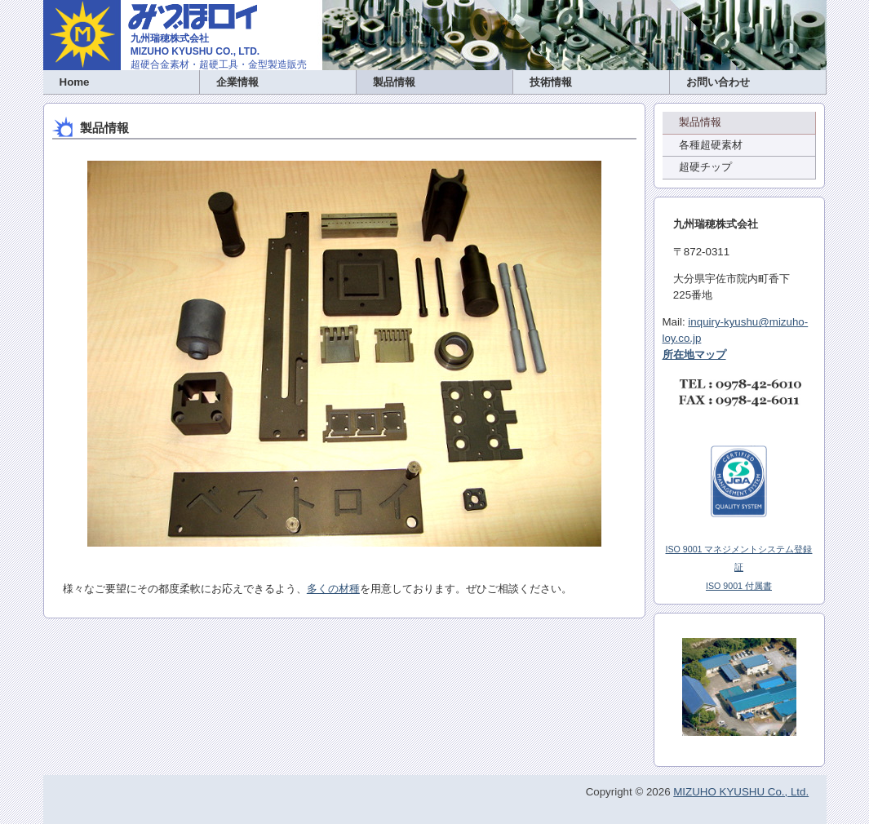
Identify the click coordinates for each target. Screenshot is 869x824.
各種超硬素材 (711, 145)
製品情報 (394, 82)
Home (75, 82)
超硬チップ (705, 167)
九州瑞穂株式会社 (170, 38)
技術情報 (551, 82)
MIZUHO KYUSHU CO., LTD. (195, 51)
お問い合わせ (718, 82)
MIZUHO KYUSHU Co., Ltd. (741, 792)
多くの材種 (333, 589)
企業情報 (237, 82)
